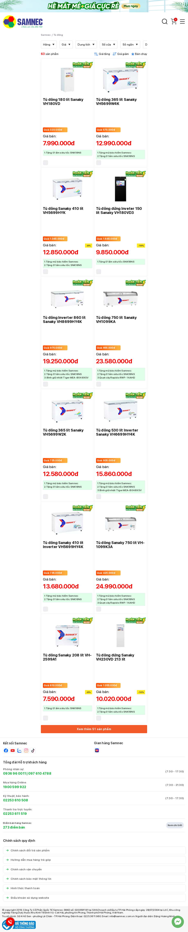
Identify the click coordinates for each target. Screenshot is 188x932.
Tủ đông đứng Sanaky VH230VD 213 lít (115, 657)
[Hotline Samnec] (9, 923)
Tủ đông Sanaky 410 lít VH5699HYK (63, 210)
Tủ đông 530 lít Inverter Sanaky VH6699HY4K (117, 432)
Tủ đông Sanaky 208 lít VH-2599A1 (67, 657)
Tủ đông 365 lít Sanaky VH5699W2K (63, 432)
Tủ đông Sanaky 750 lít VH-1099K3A (120, 545)
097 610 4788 (39, 773)
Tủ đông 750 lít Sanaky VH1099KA (116, 319)
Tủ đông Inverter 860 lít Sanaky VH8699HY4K (64, 319)
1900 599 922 (14, 787)
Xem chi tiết (175, 825)
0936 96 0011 (14, 773)
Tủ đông (58, 34)
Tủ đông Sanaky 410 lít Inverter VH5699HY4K (63, 545)
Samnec (46, 34)
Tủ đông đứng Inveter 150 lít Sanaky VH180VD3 (119, 210)
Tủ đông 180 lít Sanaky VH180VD (63, 101)
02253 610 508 (15, 800)
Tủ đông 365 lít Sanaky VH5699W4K (116, 101)
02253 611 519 (15, 814)
